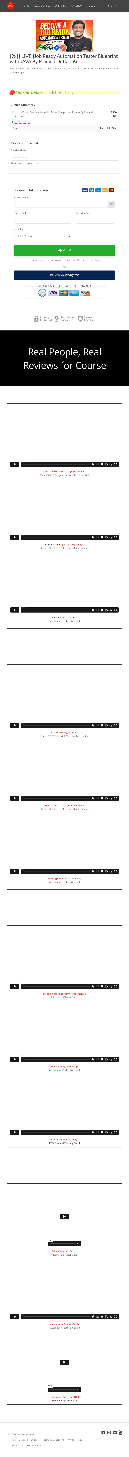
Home (13, 1440)
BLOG (92, 5)
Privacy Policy (93, 260)
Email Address (18, 150)
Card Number (22, 197)
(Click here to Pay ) (61, 92)
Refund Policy (34, 1445)
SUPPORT (60, 5)
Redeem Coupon (21, 121)
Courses (23, 1440)
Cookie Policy (17, 1445)
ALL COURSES (42, 5)
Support (35, 1440)
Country (18, 228)
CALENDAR (77, 5)
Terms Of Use (75, 260)
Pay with (64, 275)
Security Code (84, 213)
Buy (64, 250)
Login (37, 163)
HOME (25, 5)
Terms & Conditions (53, 1440)
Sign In (113, 5)
